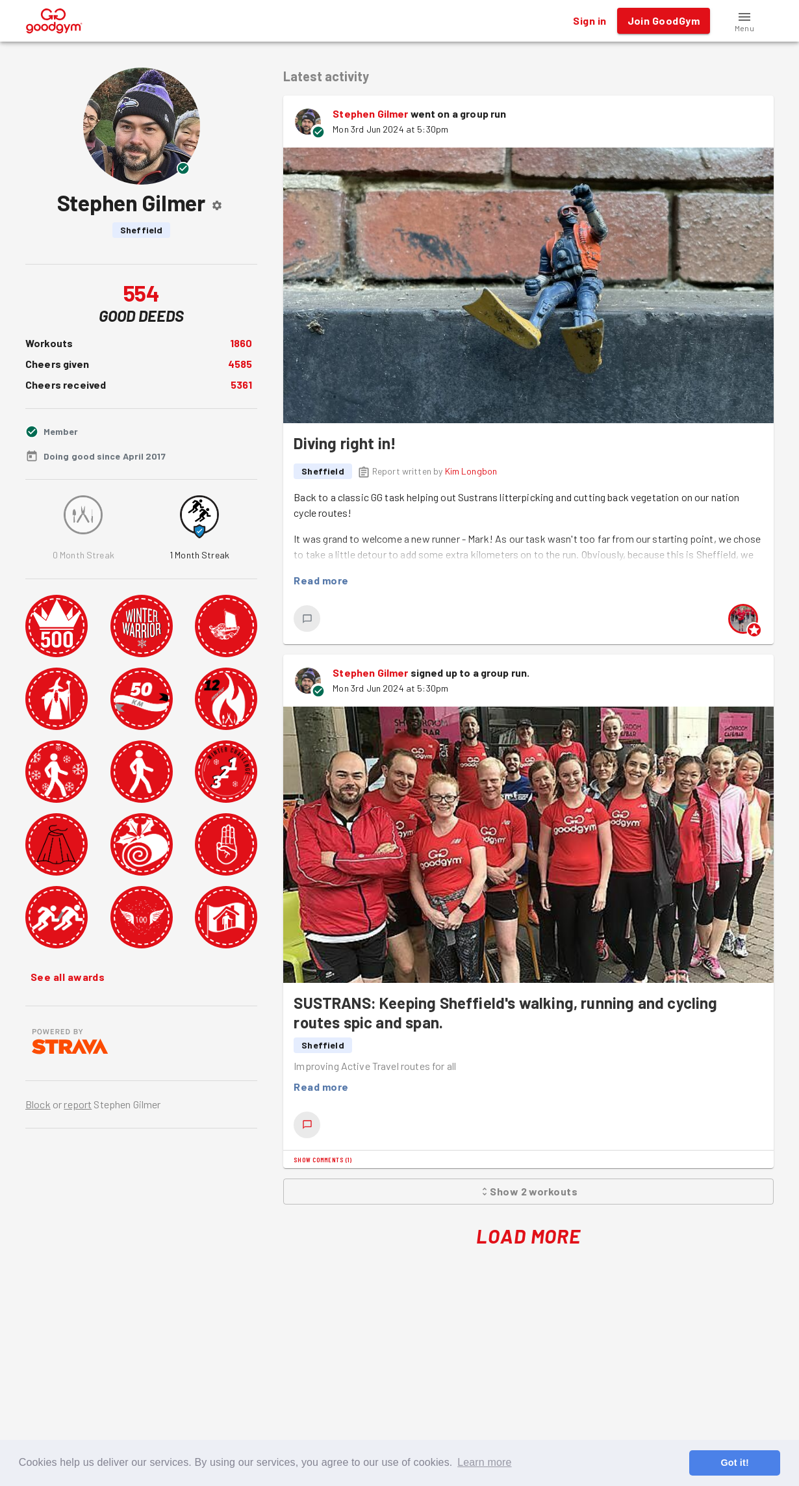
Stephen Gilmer (370, 113)
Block (38, 1104)
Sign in (589, 21)
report (78, 1104)
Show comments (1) (322, 1160)
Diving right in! (345, 443)
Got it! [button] (734, 1462)
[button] (744, 21)
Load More (528, 1236)
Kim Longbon (471, 470)
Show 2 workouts (528, 1191)
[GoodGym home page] (54, 19)
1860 (241, 343)
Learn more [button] (484, 1462)
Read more (320, 580)
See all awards (67, 977)
